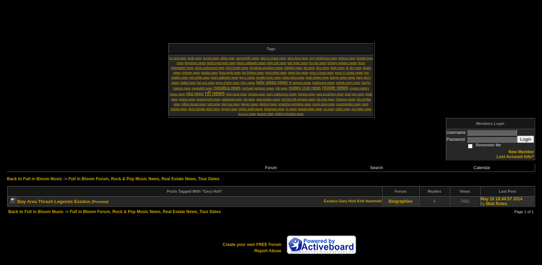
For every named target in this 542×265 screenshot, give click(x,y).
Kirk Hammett (369, 201)
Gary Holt (347, 201)
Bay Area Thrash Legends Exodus (54, 201)
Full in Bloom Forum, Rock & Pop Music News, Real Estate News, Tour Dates (143, 178)
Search (376, 167)
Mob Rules (496, 203)
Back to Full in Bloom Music (34, 178)
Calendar (482, 167)
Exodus (331, 201)
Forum (271, 167)
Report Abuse (267, 250)
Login (525, 139)
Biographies (400, 201)
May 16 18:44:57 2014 (501, 199)
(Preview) (100, 202)
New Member (521, 151)
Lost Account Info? (515, 156)
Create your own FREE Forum (252, 244)
